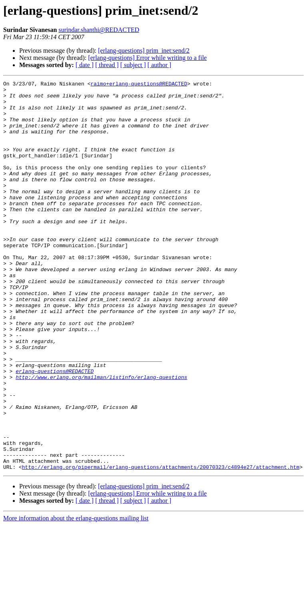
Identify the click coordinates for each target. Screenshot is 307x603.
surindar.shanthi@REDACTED (98, 29)
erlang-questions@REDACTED (55, 429)
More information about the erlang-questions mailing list (75, 596)
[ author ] (159, 64)
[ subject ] (133, 64)
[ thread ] (107, 64)
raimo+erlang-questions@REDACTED (138, 84)
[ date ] (85, 64)
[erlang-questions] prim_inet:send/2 (143, 50)
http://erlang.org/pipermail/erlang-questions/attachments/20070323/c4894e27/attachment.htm (160, 544)
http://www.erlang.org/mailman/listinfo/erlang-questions (101, 436)
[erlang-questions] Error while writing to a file (147, 57)
